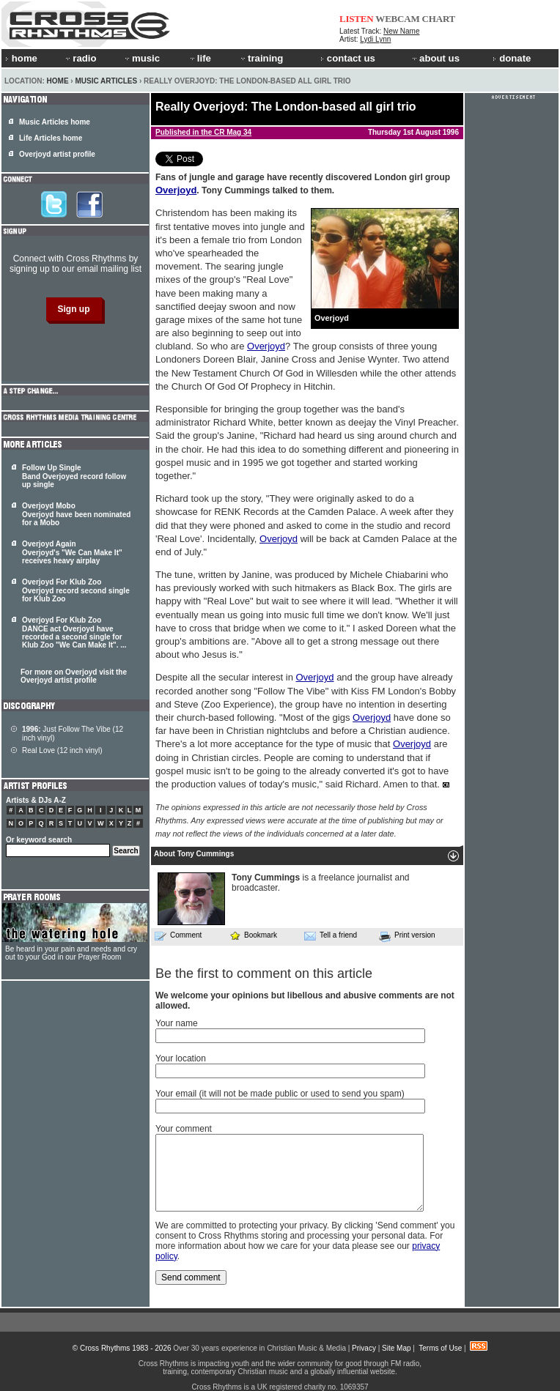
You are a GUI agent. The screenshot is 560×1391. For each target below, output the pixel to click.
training (261, 58)
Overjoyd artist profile (57, 154)
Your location (180, 1058)
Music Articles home (54, 122)
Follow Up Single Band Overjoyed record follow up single (74, 476)
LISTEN (356, 18)
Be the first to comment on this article (263, 973)
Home (58, 81)
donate (512, 58)
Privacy (364, 1348)
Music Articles (106, 81)
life (199, 58)
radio (80, 58)
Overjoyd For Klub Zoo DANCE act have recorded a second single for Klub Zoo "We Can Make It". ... (74, 632)
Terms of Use (440, 1348)
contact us (347, 58)
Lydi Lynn (375, 39)
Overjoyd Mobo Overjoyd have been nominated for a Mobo (76, 514)
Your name (176, 1023)
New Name (401, 31)
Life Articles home (50, 138)
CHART (439, 18)
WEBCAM (397, 18)
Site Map (396, 1348)
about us (435, 58)
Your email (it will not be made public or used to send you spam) (280, 1093)
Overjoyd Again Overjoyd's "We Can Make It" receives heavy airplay (72, 552)
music (141, 58)
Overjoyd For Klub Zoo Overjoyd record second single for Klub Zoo (76, 590)
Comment (178, 935)
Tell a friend (330, 935)
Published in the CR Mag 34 (203, 132)
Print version (407, 936)
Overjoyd (175, 190)
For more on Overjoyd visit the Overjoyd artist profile (74, 676)
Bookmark (253, 935)
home (21, 58)
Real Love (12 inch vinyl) (62, 750)
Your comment (183, 1129)
